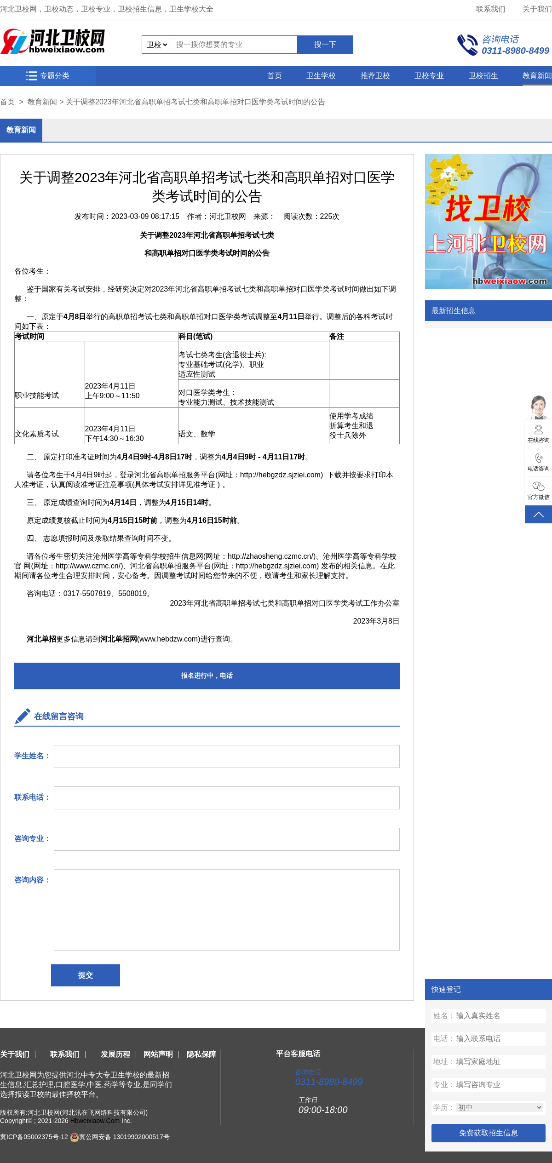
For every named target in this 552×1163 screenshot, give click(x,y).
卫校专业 (429, 76)
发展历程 (115, 1054)
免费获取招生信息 (488, 1133)
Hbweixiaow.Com (95, 1120)
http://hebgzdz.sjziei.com (280, 475)
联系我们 (491, 9)
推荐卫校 (375, 76)
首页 (274, 76)
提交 (85, 975)
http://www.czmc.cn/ (88, 566)
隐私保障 (201, 1054)
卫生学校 (321, 76)
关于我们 (537, 9)
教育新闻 (537, 76)
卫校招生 (483, 76)
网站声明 (158, 1054)
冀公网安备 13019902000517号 (124, 1136)
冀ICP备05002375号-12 (34, 1136)
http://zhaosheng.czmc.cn (269, 556)
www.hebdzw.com (168, 639)
